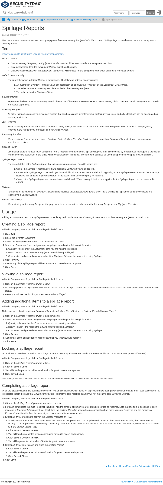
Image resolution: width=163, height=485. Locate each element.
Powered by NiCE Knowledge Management (141, 482)
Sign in (150, 12)
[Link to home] (21, 4)
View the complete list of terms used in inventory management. (33, 54)
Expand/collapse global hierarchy (3, 19)
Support (28, 19)
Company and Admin (52, 19)
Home (12, 19)
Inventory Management (84, 19)
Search (5, 12)
